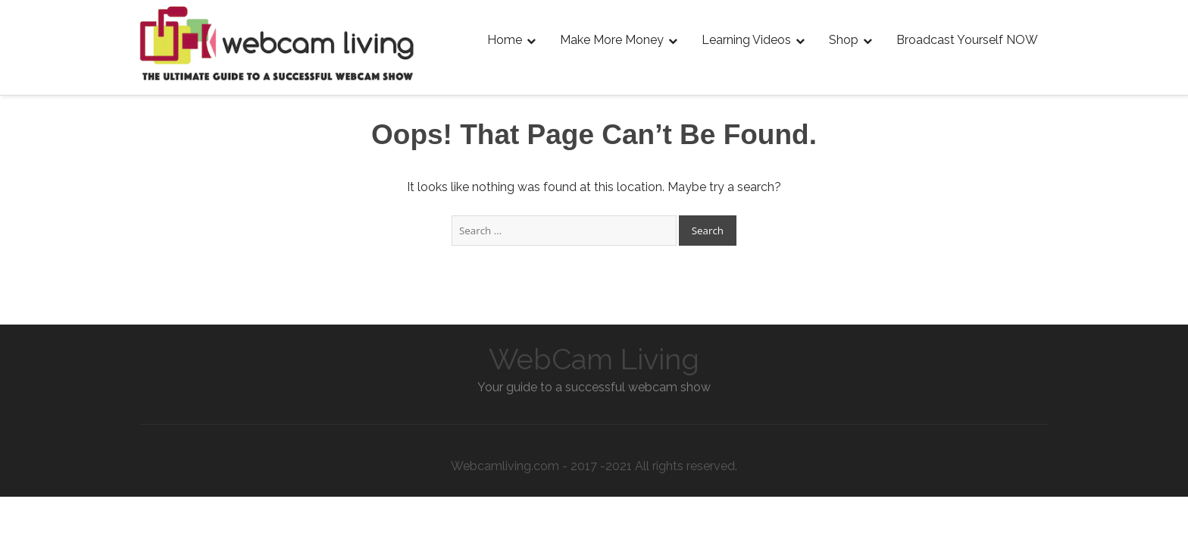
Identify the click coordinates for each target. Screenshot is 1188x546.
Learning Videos (746, 40)
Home (504, 40)
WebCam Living (594, 359)
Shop (843, 40)
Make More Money (612, 40)
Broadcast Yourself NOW (967, 40)
